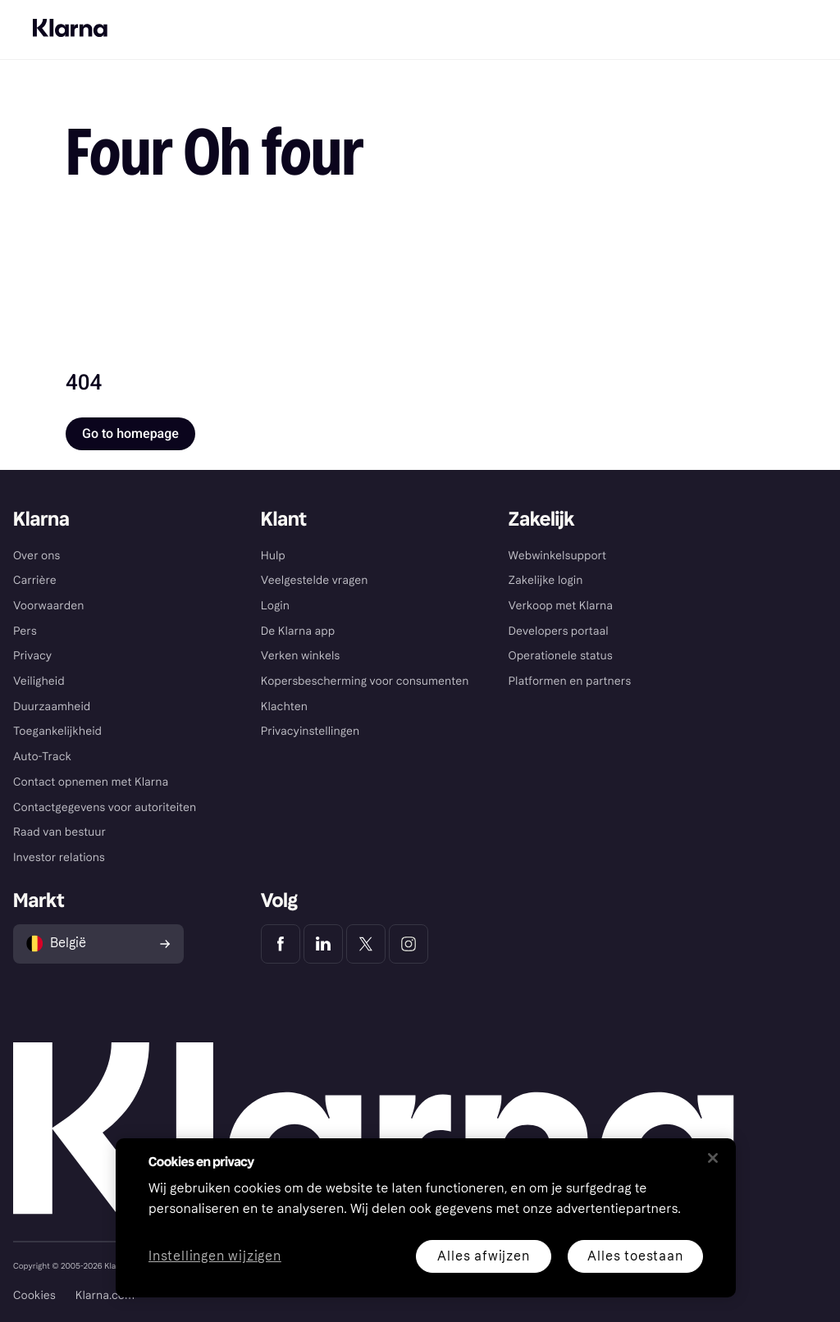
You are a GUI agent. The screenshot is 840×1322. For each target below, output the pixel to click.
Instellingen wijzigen (214, 1257)
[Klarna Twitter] (366, 944)
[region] (426, 1217)
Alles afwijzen (483, 1256)
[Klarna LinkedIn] (323, 944)
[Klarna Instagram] (408, 944)
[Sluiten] (713, 1158)
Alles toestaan (634, 1256)
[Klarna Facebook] (280, 944)
